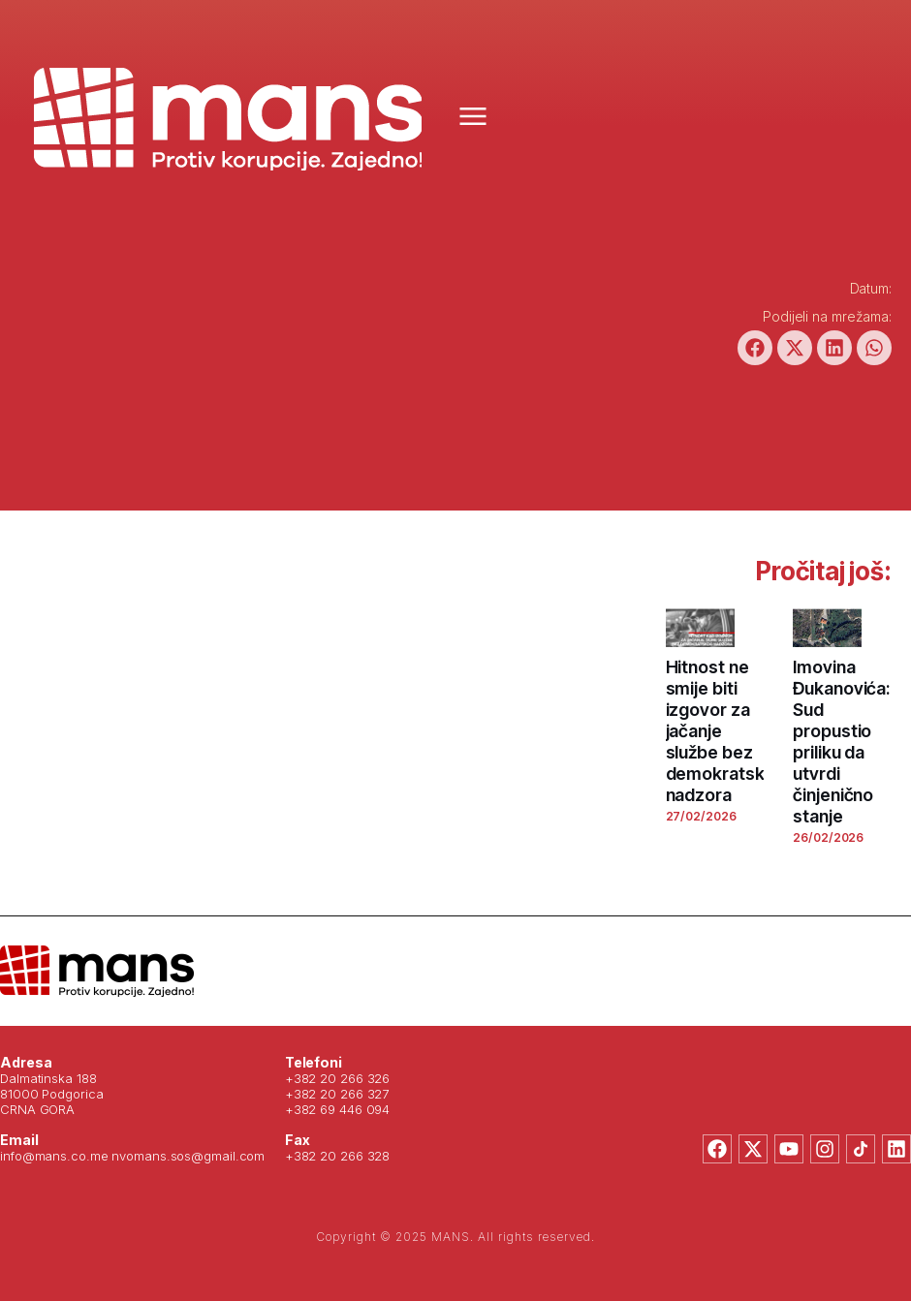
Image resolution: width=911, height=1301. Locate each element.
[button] (755, 347)
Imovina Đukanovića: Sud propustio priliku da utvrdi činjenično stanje (841, 741)
